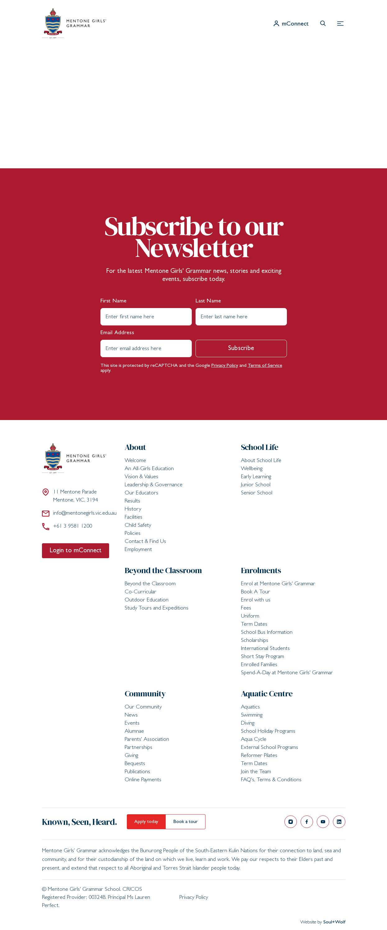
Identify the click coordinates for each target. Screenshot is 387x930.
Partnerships (138, 748)
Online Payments (143, 780)
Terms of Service (265, 365)
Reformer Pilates (259, 756)
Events (132, 724)
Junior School (255, 485)
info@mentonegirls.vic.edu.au (79, 513)
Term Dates (254, 625)
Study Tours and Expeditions (156, 608)
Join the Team (256, 772)
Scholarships (254, 641)
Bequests (135, 764)
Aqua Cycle (253, 740)
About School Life (261, 461)
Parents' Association (147, 740)
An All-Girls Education (149, 469)
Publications (137, 772)
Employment (138, 550)
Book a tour (185, 822)
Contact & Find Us (145, 542)
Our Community (143, 707)
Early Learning (256, 477)
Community (145, 693)
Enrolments (261, 570)
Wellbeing (251, 469)
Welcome (135, 461)
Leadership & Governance (153, 485)
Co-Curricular (140, 592)
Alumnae (134, 732)
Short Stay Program (262, 657)
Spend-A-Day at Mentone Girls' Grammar (287, 673)
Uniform (250, 616)
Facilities (133, 518)
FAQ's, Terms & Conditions (271, 780)
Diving (247, 724)
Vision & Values (141, 477)
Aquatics (250, 707)
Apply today (146, 822)
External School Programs (269, 748)
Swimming (251, 715)
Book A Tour (255, 592)
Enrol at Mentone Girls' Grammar (278, 584)
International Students (265, 649)
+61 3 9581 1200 (67, 526)
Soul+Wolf (334, 922)
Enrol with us (255, 600)
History (133, 509)
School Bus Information (267, 633)
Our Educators (141, 493)
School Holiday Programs (268, 732)
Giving (131, 756)
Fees (246, 608)
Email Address (117, 333)
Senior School (256, 493)
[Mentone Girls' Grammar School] (74, 23)
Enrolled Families (259, 665)
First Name (113, 301)
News (131, 715)
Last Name (208, 301)
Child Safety (138, 526)
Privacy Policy (224, 365)
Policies (133, 534)
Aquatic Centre (267, 693)
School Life (260, 447)
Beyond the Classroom (163, 570)
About (135, 447)
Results (132, 501)
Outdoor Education (146, 600)
